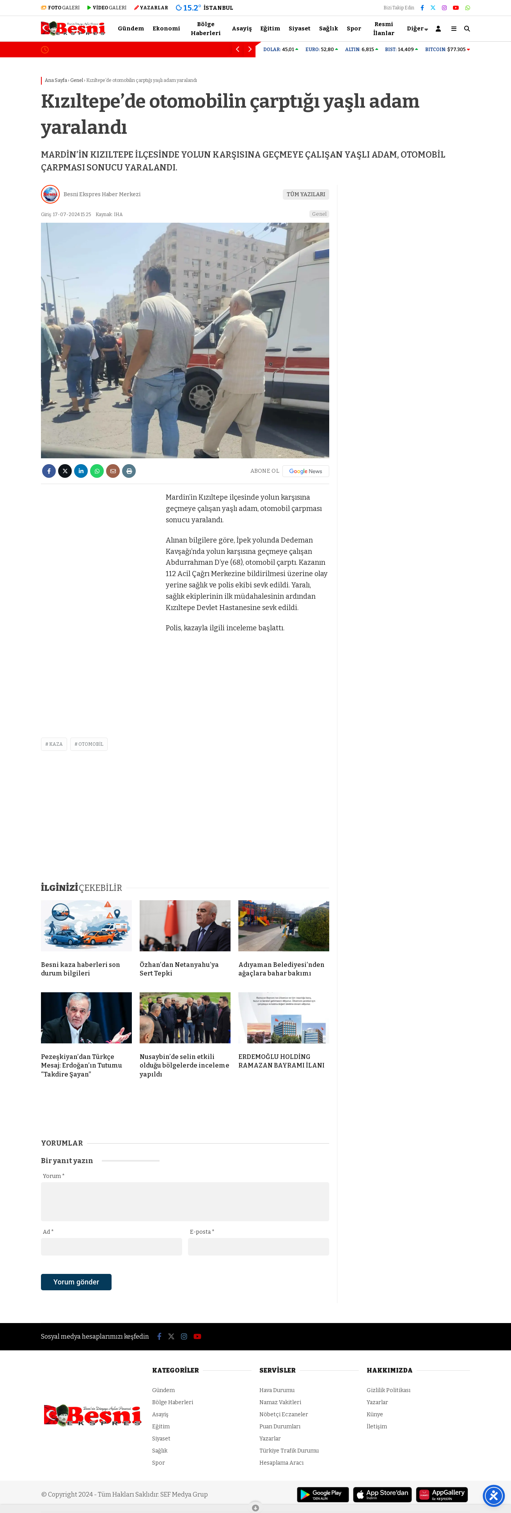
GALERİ (60, 8)
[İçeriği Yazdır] (129, 471)
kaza (56, 744)
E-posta (202, 1232)
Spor (354, 28)
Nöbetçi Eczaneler (283, 1414)
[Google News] (305, 471)
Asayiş (242, 28)
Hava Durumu (277, 1390)
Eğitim (270, 28)
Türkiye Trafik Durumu (289, 1450)
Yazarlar (270, 1438)
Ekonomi (166, 28)
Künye (375, 1414)
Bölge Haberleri (206, 29)
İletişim (377, 1426)
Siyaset (300, 28)
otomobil (90, 744)
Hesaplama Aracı (281, 1463)
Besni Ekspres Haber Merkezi (102, 194)
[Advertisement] (99, 609)
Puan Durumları (279, 1426)
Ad (48, 1232)
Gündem (131, 28)
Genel (319, 214)
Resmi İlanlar (383, 29)
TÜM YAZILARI (306, 194)
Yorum (54, 1176)
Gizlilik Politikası (388, 1390)
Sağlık (328, 28)
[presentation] (100, 1295)
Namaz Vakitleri (280, 1402)
